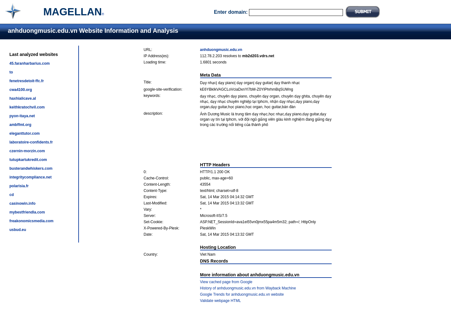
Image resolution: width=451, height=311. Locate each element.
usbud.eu (17, 230)
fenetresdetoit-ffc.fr (26, 81)
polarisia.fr (19, 186)
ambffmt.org (20, 125)
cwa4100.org (20, 90)
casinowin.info (22, 203)
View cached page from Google (226, 282)
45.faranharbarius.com (29, 63)
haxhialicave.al (22, 98)
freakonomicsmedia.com (31, 221)
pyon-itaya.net (22, 116)
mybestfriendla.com (27, 212)
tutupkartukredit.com (28, 160)
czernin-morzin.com (27, 151)
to (11, 72)
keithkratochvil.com (27, 107)
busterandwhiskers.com (30, 168)
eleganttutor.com (24, 133)
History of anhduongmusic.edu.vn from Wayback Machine (248, 288)
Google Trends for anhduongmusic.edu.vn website (242, 294)
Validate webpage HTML (220, 300)
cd (11, 195)
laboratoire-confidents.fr (31, 142)
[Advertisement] (237, 144)
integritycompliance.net (30, 177)
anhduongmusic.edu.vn (221, 50)
